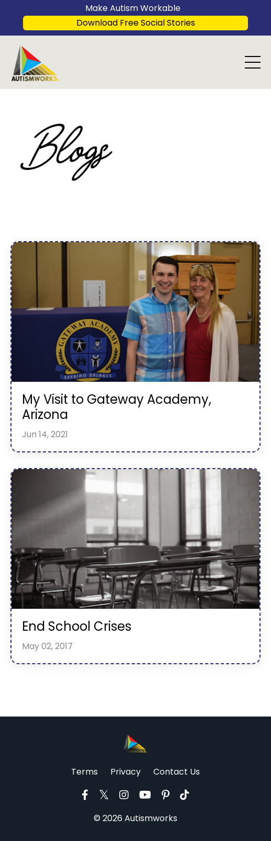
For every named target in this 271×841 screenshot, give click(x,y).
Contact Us (176, 772)
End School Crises (76, 626)
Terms (84, 772)
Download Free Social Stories (135, 23)
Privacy (125, 772)
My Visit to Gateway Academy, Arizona (116, 407)
